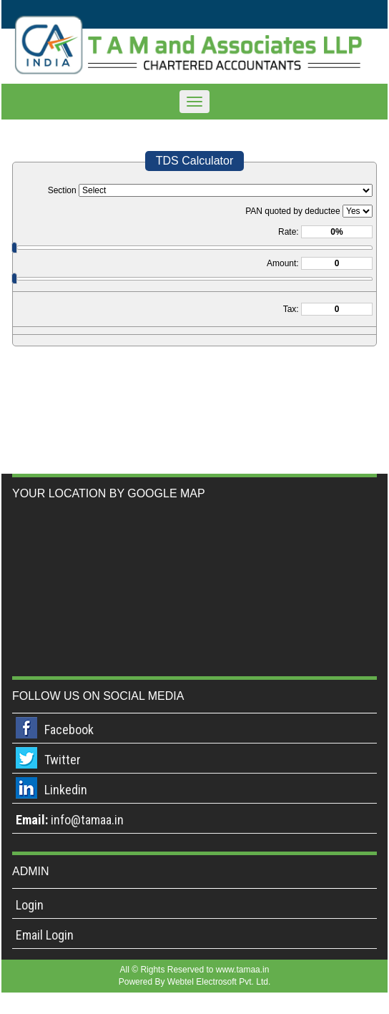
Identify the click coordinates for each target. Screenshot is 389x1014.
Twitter (62, 759)
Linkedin (65, 789)
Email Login (45, 934)
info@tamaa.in (87, 819)
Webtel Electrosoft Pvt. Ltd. (219, 982)
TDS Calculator (194, 161)
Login (30, 904)
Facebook (69, 729)
